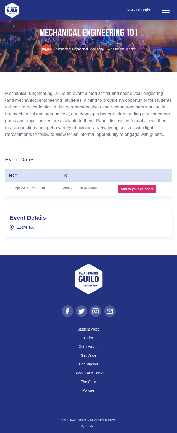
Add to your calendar (136, 189)
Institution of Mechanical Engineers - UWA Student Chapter (88, 49)
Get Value (88, 356)
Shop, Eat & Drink (88, 373)
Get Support (88, 364)
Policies (88, 391)
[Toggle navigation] (165, 10)
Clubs (88, 338)
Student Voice (88, 329)
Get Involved (88, 347)
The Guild (88, 382)
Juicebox (90, 426)
